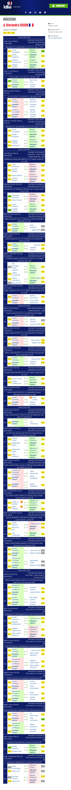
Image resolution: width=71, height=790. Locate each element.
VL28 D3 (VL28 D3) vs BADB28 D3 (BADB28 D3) (24, 678)
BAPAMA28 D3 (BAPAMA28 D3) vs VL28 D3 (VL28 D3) (24, 614)
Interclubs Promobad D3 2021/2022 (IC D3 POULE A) (35, 609)
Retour (10, 19)
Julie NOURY (16, 146)
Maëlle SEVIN (36, 230)
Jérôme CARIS (36, 650)
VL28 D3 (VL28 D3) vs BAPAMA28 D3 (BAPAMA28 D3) (24, 646)
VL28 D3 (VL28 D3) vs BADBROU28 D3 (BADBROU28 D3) (24, 710)
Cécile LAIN (15, 771)
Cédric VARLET (36, 340)
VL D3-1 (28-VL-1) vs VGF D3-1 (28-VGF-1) (24, 77)
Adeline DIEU (36, 343)
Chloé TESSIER (17, 200)
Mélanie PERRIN (35, 553)
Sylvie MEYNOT (35, 592)
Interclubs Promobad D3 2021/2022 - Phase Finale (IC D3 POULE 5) (35, 575)
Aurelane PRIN (17, 751)
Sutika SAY (37, 245)
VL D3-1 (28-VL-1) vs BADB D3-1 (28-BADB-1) (24, 97)
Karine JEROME (17, 175)
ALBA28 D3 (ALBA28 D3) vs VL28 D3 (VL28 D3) (24, 742)
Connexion (58, 5)
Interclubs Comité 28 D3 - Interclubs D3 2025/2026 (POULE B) (36, 42)
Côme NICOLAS (35, 550)
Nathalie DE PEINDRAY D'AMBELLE (34, 450)
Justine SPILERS (35, 324)
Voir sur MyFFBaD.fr (55, 38)
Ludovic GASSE (17, 379)
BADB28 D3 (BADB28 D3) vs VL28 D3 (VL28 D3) (24, 762)
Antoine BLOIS (36, 618)
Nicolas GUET (36, 359)
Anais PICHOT (16, 283)
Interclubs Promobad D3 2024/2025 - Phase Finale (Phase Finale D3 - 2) (36, 154)
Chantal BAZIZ (36, 524)
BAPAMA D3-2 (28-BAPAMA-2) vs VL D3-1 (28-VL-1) (24, 47)
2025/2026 (16, 7)
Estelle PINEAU (36, 278)
